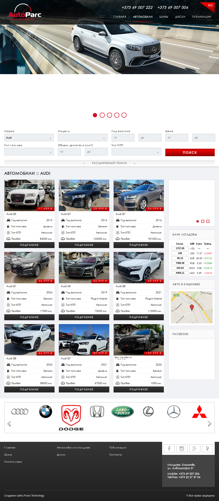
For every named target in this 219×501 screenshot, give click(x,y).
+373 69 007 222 (136, 7)
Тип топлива (13, 145)
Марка (9, 131)
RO (210, 5)
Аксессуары (13, 461)
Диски (180, 16)
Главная (120, 16)
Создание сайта (13, 495)
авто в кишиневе (186, 284)
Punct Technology (34, 495)
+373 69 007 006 (172, 7)
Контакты (116, 454)
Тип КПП (117, 145)
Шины (163, 16)
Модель (64, 131)
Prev (9, 424)
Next (210, 424)
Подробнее (29, 245)
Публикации (201, 16)
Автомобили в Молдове (73, 447)
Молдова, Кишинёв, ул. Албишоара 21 (181, 466)
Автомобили (143, 16)
